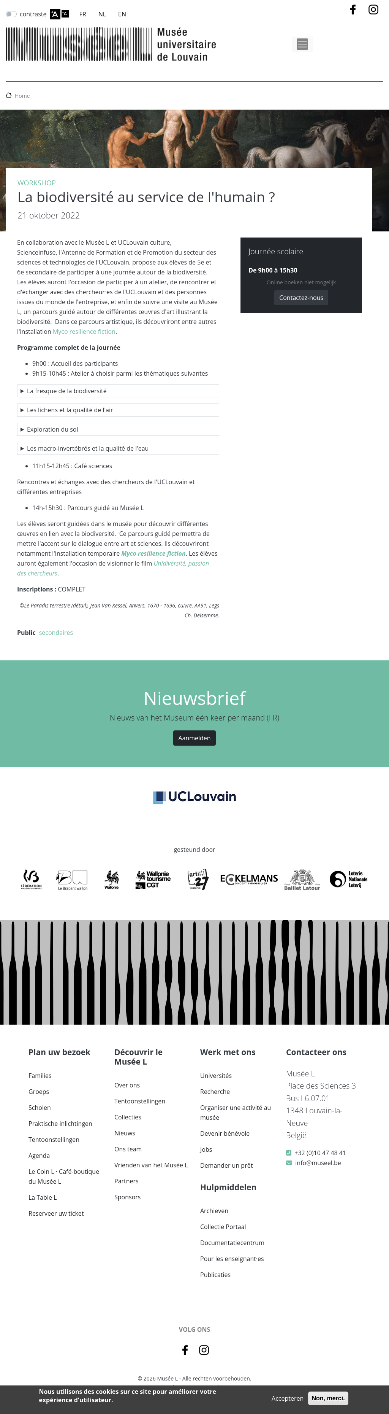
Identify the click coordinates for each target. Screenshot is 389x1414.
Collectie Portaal (223, 1227)
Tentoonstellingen (53, 1139)
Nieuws (124, 1133)
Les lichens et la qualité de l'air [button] (70, 410)
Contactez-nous (301, 297)
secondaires (56, 632)
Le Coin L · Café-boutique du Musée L (63, 1176)
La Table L (42, 1197)
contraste (33, 14)
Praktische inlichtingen (60, 1123)
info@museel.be (318, 1163)
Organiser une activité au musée (235, 1112)
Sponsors (127, 1197)
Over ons (127, 1085)
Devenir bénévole (225, 1133)
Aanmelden (194, 738)
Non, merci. (328, 1398)
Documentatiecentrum (232, 1243)
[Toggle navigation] (302, 44)
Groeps (38, 1091)
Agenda (39, 1155)
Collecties (127, 1117)
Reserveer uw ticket (56, 1213)
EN (122, 14)
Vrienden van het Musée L (151, 1165)
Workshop (36, 182)
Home (22, 95)
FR (82, 14)
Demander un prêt (226, 1165)
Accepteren (288, 1398)
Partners (126, 1181)
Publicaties (215, 1275)
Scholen (39, 1107)
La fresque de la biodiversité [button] (67, 391)
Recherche (215, 1091)
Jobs (206, 1149)
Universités (216, 1075)
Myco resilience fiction (84, 331)
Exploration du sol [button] (52, 429)
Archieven (214, 1211)
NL (102, 14)
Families (40, 1075)
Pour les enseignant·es (232, 1259)
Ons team (128, 1149)
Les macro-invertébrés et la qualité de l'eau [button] (88, 448)
